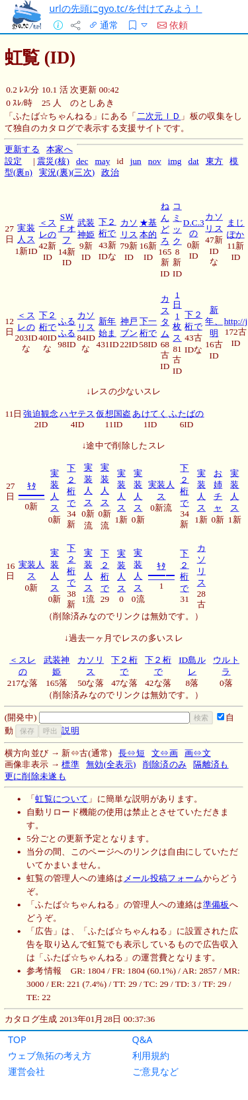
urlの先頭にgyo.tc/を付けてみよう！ (126, 8)
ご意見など (155, 1071)
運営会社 (26, 1071)
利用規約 (150, 1055)
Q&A (142, 1039)
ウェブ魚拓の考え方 (49, 1055)
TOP (17, 1039)
